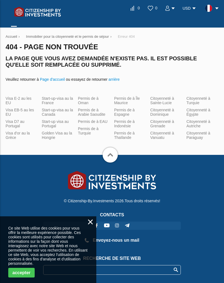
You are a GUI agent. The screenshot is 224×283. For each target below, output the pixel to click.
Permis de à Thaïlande (124, 135)
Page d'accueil (52, 79)
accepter (21, 272)
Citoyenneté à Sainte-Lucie (162, 100)
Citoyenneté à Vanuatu (162, 135)
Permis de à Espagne (124, 112)
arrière (113, 79)
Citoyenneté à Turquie (198, 100)
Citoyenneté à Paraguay (198, 135)
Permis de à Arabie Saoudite (91, 112)
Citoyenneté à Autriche (198, 123)
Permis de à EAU (92, 121)
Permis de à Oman (88, 100)
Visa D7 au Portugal (15, 123)
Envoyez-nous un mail (112, 240)
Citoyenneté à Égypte (198, 112)
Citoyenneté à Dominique (162, 112)
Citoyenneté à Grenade (162, 123)
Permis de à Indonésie (124, 123)
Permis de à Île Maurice (127, 100)
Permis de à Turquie (88, 130)
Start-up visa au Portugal (55, 123)
